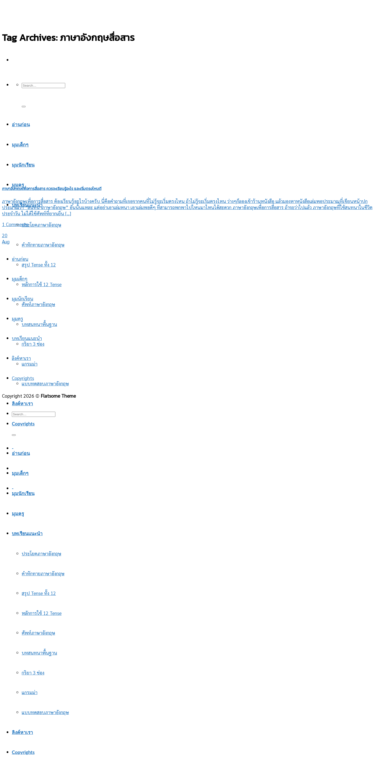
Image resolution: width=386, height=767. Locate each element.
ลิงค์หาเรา (21, 358)
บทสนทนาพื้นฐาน (39, 324)
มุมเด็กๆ (19, 278)
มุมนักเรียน (22, 298)
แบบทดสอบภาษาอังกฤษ (45, 383)
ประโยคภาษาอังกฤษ (41, 224)
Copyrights (23, 423)
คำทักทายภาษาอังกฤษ (43, 244)
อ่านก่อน (21, 124)
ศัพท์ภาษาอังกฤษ (38, 304)
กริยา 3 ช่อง (33, 672)
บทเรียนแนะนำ (27, 338)
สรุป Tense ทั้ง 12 (39, 264)
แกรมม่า (29, 692)
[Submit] (24, 106)
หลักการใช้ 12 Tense (42, 284)
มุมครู (18, 185)
